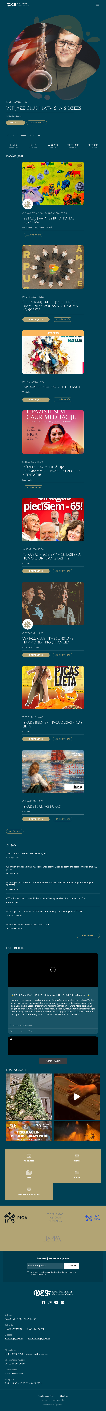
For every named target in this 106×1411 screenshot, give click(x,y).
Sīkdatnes (64, 1396)
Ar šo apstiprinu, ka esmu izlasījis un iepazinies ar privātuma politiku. (53, 1273)
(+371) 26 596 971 (35, 1329)
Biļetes (76, 1157)
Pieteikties (71, 1265)
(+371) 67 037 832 (13, 1329)
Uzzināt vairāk (16, 122)
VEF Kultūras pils (16, 1025)
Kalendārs (29, 1157)
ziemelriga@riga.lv (13, 1338)
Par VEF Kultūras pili (28, 1191)
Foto (29, 1174)
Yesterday (28, 1025)
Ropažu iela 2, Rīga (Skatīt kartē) (20, 1319)
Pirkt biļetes (36, 319)
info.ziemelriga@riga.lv (39, 1338)
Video (77, 1174)
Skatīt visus (14, 831)
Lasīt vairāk (87, 935)
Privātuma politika (45, 1396)
